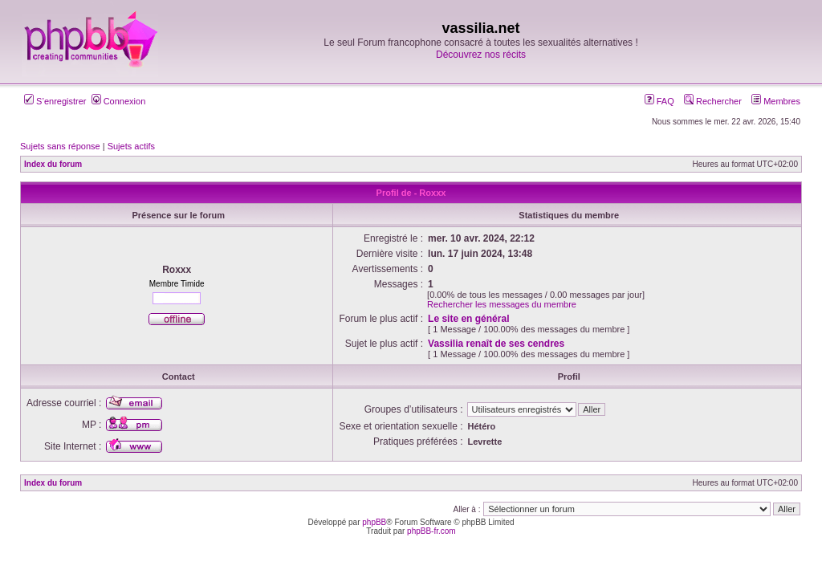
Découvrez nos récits (481, 54)
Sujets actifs (131, 146)
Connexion (119, 101)
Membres (775, 101)
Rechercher (713, 101)
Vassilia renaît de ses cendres (496, 343)
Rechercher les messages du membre (501, 304)
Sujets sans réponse (60, 146)
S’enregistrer (55, 101)
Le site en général (468, 318)
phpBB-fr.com (431, 531)
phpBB (374, 522)
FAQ (659, 101)
